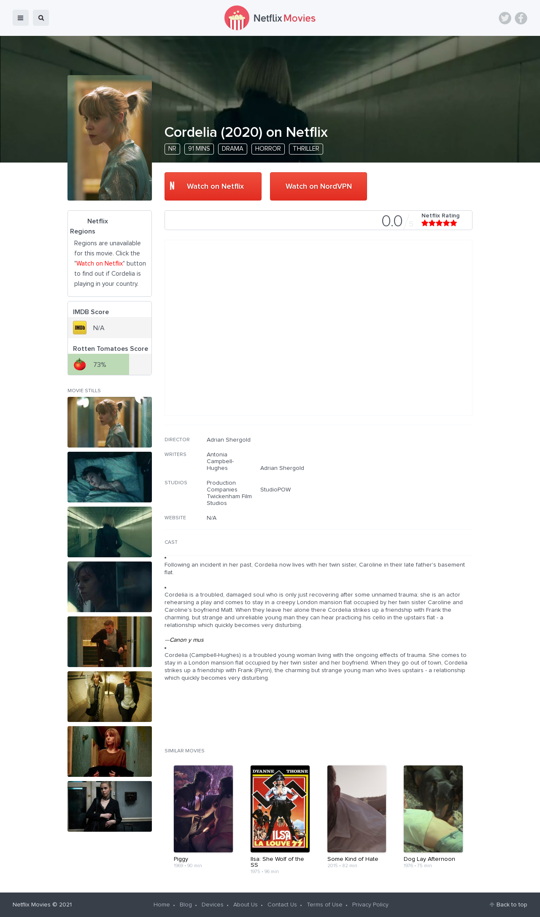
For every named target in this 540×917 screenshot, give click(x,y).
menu (21, 18)
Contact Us (282, 905)
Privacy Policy (370, 905)
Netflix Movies (32, 905)
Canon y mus (187, 640)
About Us (245, 905)
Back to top (512, 905)
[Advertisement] (409, 490)
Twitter (505, 18)
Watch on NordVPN (319, 186)
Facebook (521, 18)
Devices (213, 905)
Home (162, 905)
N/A (211, 518)
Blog (186, 905)
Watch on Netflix (215, 186)
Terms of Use (325, 905)
